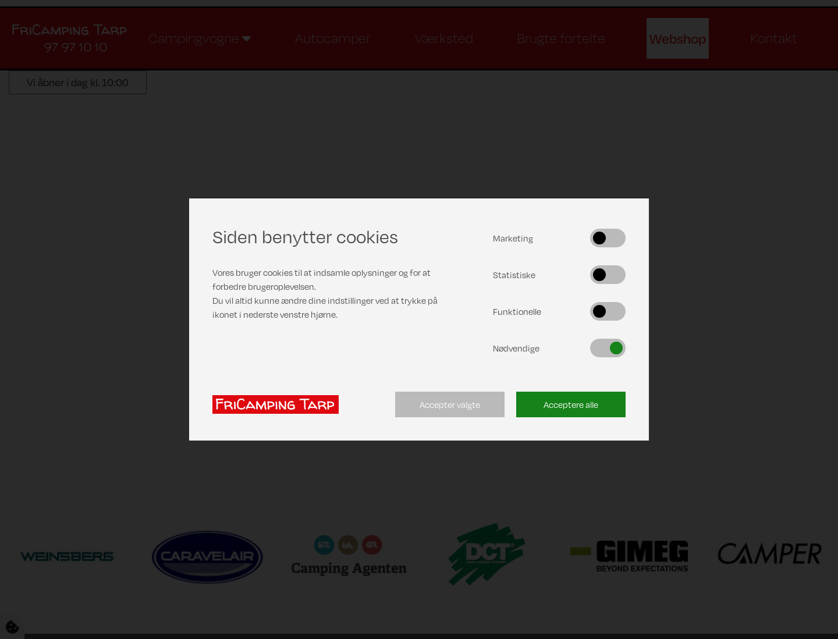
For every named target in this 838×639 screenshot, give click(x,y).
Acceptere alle (571, 404)
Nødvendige (516, 348)
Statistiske (514, 275)
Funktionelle (517, 311)
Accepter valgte (450, 404)
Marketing (513, 238)
